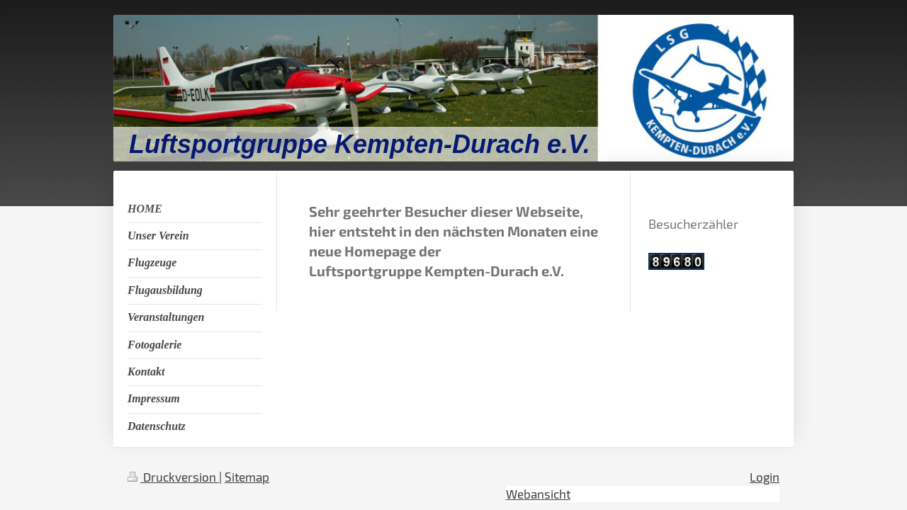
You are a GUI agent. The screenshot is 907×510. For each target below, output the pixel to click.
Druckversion (173, 477)
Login (764, 477)
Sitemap (247, 477)
